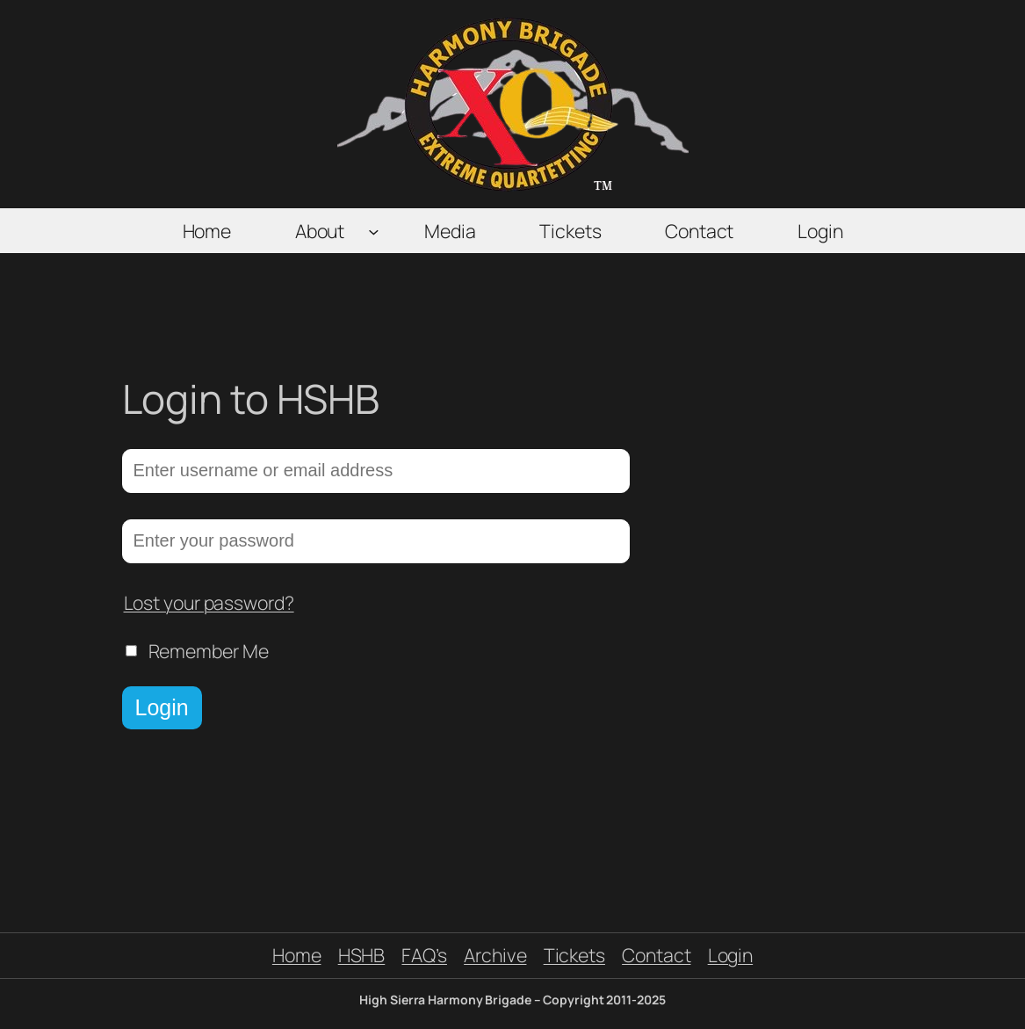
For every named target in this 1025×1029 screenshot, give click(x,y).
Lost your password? (209, 602)
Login (162, 707)
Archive (495, 954)
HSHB (362, 954)
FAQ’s (424, 954)
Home (296, 954)
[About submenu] (373, 230)
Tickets (574, 954)
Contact (656, 954)
